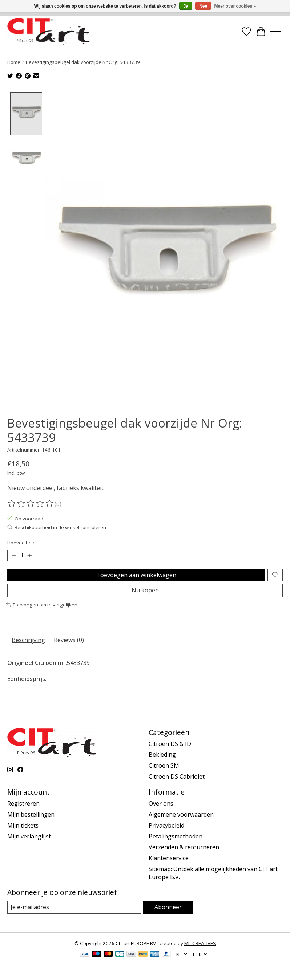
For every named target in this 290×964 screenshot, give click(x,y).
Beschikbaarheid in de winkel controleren (56, 527)
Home (13, 62)
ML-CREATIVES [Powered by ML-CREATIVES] (200, 943)
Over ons (161, 804)
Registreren (23, 804)
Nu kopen (145, 591)
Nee (203, 6)
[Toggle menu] (275, 31)
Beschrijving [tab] (28, 640)
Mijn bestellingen (31, 815)
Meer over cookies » (235, 6)
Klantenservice (169, 858)
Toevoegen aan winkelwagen (136, 575)
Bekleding (162, 755)
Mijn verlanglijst (29, 837)
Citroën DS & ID (170, 744)
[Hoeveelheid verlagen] (14, 555)
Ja (185, 6)
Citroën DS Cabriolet (177, 777)
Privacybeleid (166, 826)
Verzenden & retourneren (184, 847)
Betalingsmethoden (175, 837)
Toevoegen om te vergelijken (41, 605)
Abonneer (168, 907)
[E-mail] (74, 907)
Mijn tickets (23, 826)
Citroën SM (164, 766)
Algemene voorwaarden (181, 815)
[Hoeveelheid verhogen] (29, 555)
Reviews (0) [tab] (69, 640)
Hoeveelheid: (22, 542)
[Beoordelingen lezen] (31, 503)
